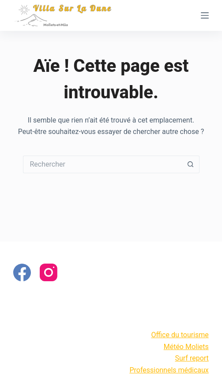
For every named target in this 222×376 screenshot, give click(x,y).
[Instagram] (48, 272)
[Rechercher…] (102, 164)
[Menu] (205, 15)
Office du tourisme (179, 335)
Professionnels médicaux (168, 370)
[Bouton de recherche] (190, 164)
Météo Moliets (186, 346)
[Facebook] (22, 272)
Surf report (192, 358)
